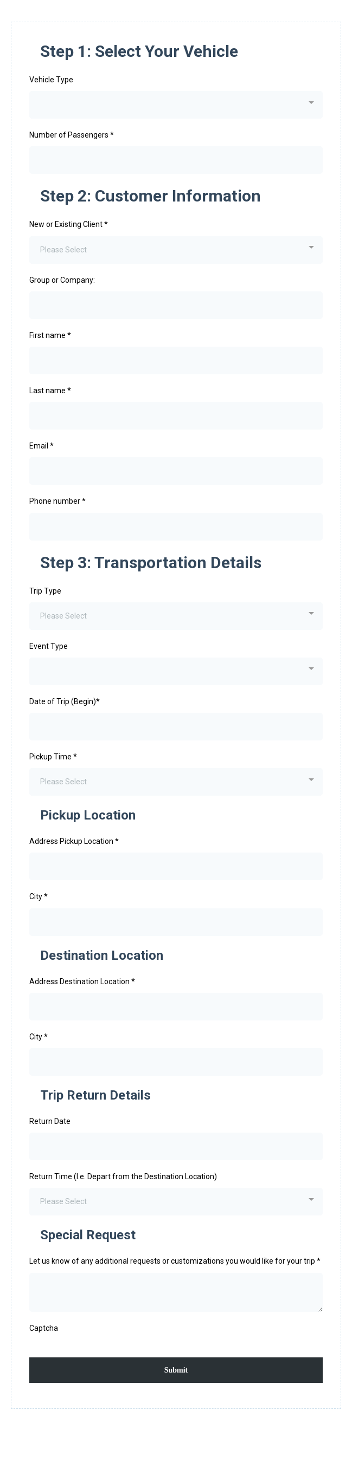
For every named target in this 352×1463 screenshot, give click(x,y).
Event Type (48, 646)
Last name (50, 390)
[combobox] (176, 105)
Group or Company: (62, 280)
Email (41, 445)
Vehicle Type (51, 79)
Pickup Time (53, 756)
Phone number (57, 501)
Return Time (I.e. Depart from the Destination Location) (123, 1176)
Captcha (43, 1328)
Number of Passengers (71, 135)
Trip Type (45, 591)
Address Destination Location (82, 981)
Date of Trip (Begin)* (64, 701)
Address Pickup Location (74, 841)
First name (50, 335)
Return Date (50, 1121)
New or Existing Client (68, 224)
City (38, 896)
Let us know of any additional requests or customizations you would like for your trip (175, 1261)
